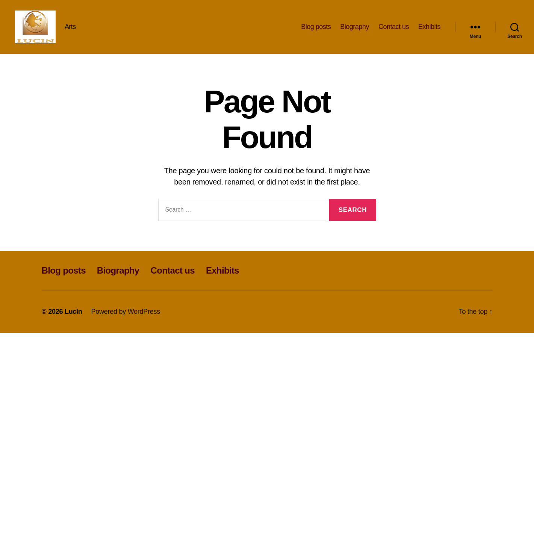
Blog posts (316, 27)
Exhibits (429, 27)
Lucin (73, 312)
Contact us (393, 27)
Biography (354, 27)
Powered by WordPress (125, 312)
